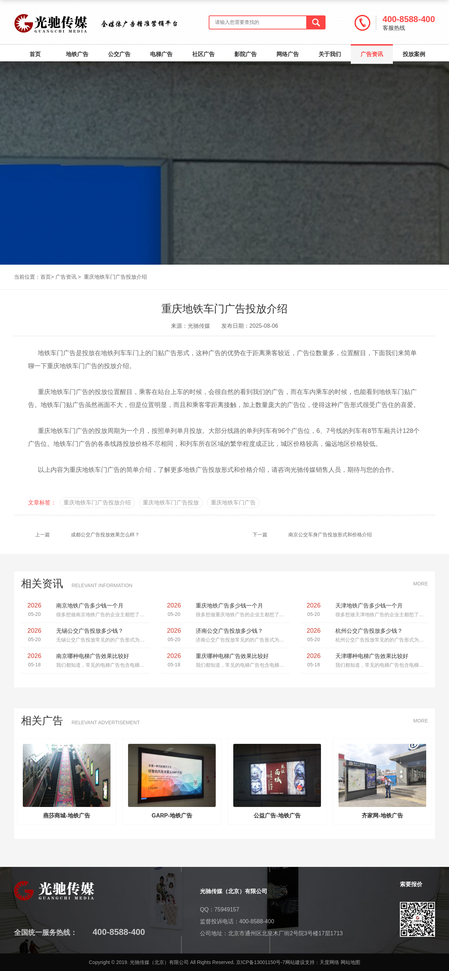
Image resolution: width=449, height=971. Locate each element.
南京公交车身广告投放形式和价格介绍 (302, 534)
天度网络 (329, 962)
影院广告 (245, 54)
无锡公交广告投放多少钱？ (89, 631)
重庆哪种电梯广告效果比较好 (232, 656)
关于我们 (330, 54)
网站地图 (350, 962)
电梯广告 (161, 54)
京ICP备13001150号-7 (260, 962)
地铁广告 (77, 54)
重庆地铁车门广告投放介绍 (115, 277)
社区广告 (203, 54)
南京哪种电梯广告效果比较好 (92, 656)
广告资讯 (372, 51)
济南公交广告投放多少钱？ (229, 631)
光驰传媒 (303, 469)
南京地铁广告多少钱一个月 (89, 606)
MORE (420, 583)
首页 (35, 54)
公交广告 (119, 54)
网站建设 (295, 962)
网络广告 (287, 54)
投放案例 (414, 54)
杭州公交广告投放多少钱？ (369, 631)
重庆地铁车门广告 (94, 469)
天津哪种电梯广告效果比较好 (371, 656)
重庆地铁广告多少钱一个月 (229, 606)
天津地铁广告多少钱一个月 (369, 606)
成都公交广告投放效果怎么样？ (77, 534)
